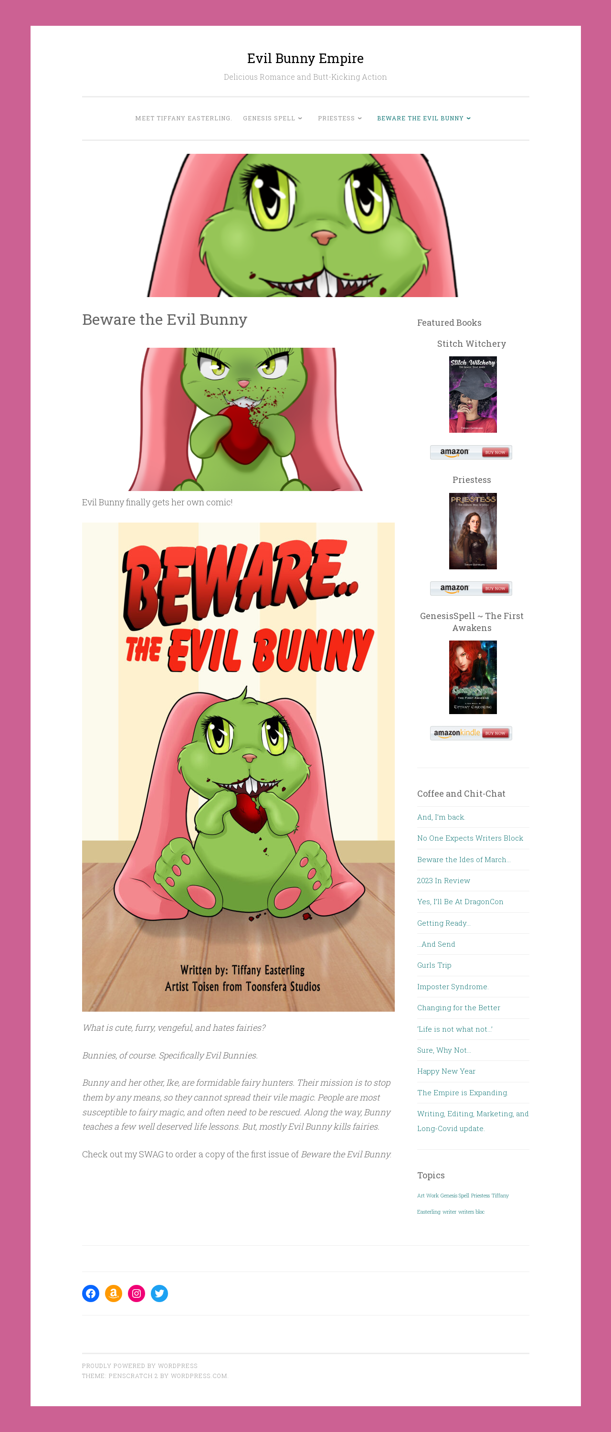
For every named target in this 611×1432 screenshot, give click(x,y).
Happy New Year (446, 1071)
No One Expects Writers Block (470, 838)
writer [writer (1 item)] (449, 1211)
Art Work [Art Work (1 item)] (428, 1195)
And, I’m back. (441, 817)
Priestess (336, 118)
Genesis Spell (269, 118)
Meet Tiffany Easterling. (183, 118)
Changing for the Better (458, 1007)
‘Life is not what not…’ (455, 1029)
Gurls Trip (434, 965)
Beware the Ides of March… (464, 859)
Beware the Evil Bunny (420, 118)
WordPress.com (199, 1375)
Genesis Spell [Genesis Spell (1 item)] (455, 1195)
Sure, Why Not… (444, 1050)
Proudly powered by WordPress (140, 1365)
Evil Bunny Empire (305, 58)
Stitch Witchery (471, 343)
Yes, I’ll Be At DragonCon (460, 901)
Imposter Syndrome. (453, 986)
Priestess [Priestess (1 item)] (480, 1195)
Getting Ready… (444, 923)
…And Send (436, 944)
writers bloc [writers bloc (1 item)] (471, 1211)
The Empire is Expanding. (462, 1092)
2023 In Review (443, 880)
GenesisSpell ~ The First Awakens (472, 621)
